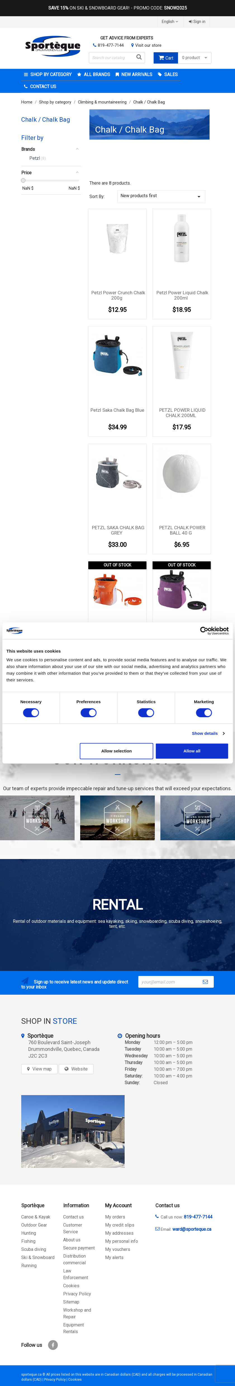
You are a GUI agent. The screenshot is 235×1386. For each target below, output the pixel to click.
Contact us (73, 1217)
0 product (195, 57)
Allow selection (116, 751)
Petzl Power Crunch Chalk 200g (118, 295)
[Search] (117, 57)
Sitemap (71, 1302)
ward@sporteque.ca (191, 1229)
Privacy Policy (77, 1293)
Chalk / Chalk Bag (45, 119)
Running (29, 1265)
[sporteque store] (73, 1131)
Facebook (53, 1345)
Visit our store (148, 45)
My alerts (114, 1257)
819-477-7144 (111, 45)
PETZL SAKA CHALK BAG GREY (118, 530)
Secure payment (79, 1248)
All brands (96, 74)
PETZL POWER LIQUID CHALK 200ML (182, 412)
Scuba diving (33, 1249)
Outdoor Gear (34, 1225)
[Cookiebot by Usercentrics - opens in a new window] (204, 631)
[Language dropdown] (170, 21)
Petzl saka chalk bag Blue (117, 410)
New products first (161, 196)
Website (79, 1069)
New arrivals (136, 74)
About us (71, 1240)
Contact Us (42, 86)
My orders (115, 1217)
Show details (205, 733)
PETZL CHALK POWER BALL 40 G (182, 530)
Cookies (71, 1285)
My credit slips (119, 1225)
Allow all (191, 751)
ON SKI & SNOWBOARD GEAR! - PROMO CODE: (117, 8)
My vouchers (117, 1249)
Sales (170, 74)
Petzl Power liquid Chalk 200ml (182, 295)
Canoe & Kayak (35, 1217)
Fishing (28, 1241)
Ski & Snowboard (37, 1257)
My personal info (121, 1241)
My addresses (119, 1233)
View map (42, 1069)
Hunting (28, 1233)
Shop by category (50, 74)
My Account (118, 1205)
